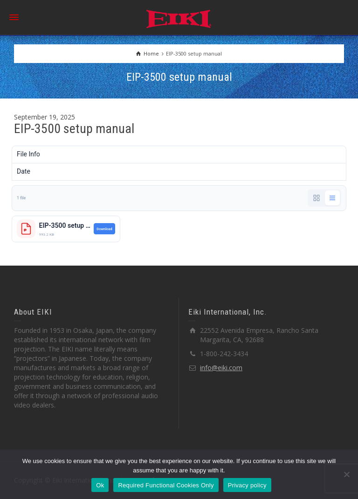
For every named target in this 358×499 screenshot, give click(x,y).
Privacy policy (247, 485)
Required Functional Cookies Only (165, 485)
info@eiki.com (221, 367)
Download (104, 229)
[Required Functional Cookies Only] (346, 474)
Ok (100, 485)
